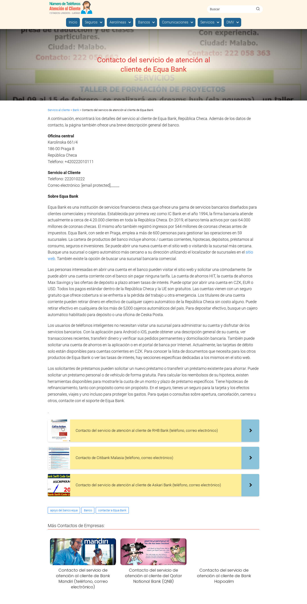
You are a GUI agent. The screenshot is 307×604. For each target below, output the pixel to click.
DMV (230, 22)
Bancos (144, 22)
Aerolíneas (118, 22)
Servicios (207, 22)
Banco (88, 510)
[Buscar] (258, 9)
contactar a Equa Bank (112, 510)
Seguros (91, 22)
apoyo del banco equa (64, 510)
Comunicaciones (175, 22)
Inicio (73, 22)
